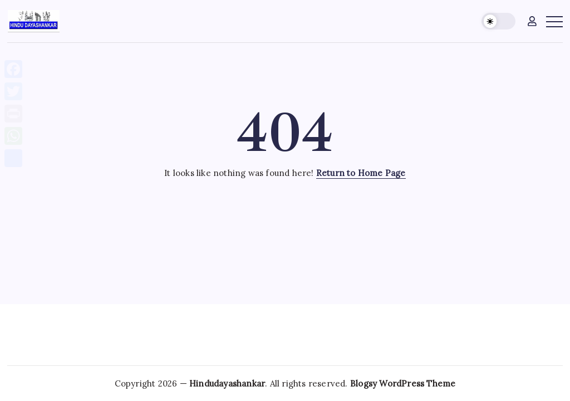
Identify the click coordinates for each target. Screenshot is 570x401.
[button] (498, 21)
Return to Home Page (361, 173)
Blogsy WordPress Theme (402, 383)
